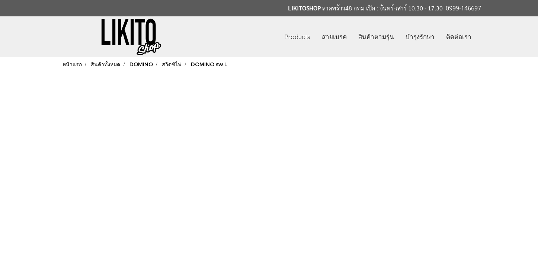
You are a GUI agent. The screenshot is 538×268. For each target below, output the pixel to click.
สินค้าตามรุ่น (376, 37)
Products (297, 37)
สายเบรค (334, 37)
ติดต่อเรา (458, 37)
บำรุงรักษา (420, 37)
